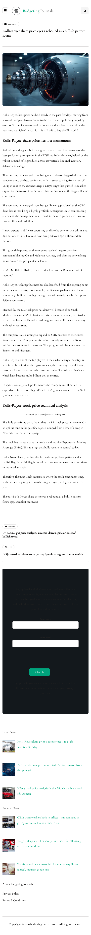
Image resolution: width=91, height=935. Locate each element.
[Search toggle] (85, 10)
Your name (45, 622)
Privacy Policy (10, 893)
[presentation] (37, 657)
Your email (45, 641)
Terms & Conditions (14, 900)
